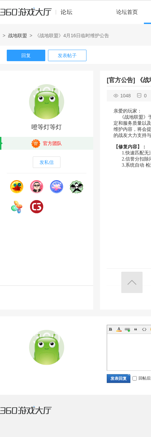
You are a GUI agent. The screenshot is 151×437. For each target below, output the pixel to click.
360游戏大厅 (33, 414)
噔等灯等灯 (46, 127)
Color (119, 329)
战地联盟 (17, 35)
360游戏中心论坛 (39, 14)
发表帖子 (67, 55)
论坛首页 (127, 12)
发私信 (47, 162)
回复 (26, 55)
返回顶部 (132, 282)
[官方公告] (121, 80)
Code (144, 329)
